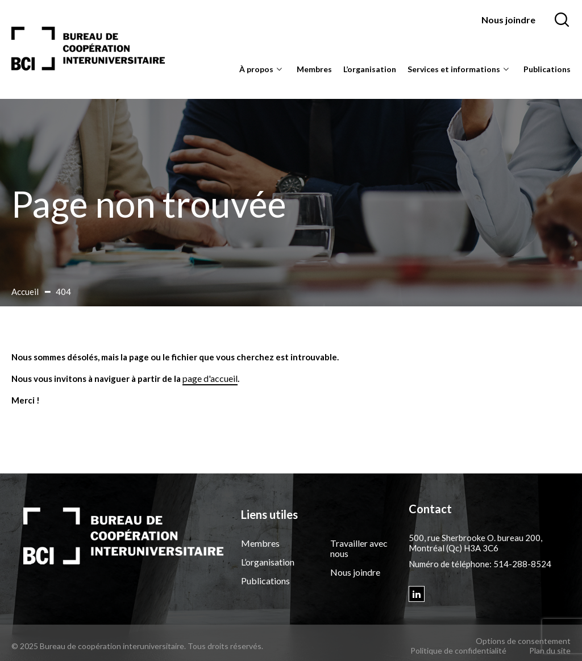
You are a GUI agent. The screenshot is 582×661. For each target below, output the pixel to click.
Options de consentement (523, 641)
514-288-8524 (522, 564)
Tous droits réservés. (225, 646)
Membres (314, 69)
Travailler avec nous (359, 548)
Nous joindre (508, 19)
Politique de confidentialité (458, 650)
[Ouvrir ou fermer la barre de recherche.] (561, 20)
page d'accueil (210, 378)
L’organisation (369, 69)
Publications (547, 69)
